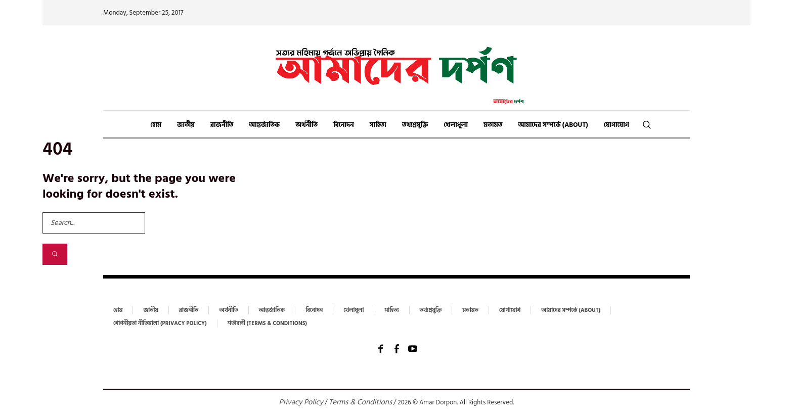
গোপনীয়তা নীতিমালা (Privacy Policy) (160, 323)
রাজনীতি (188, 310)
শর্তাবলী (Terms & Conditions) (267, 323)
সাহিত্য (391, 310)
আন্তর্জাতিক (272, 310)
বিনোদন (314, 310)
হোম (117, 310)
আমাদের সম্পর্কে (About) (570, 310)
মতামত (470, 310)
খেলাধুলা (353, 310)
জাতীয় (150, 310)
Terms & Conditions (360, 402)
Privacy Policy (301, 402)
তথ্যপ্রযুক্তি (431, 310)
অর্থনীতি (228, 310)
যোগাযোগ (509, 310)
